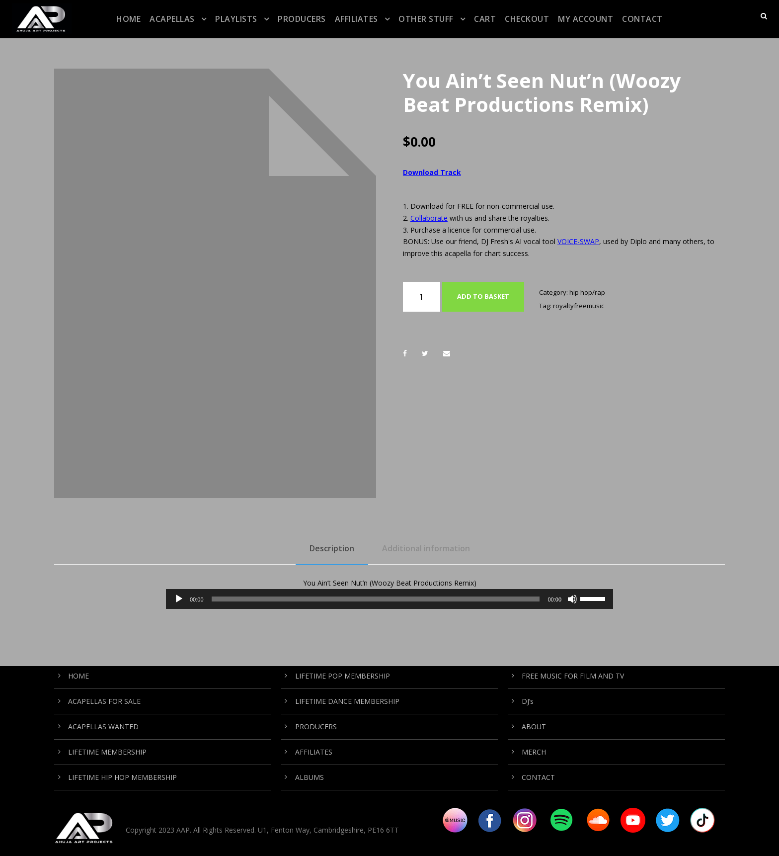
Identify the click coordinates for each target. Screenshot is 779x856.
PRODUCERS (302, 18)
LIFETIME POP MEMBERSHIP (342, 676)
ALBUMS (309, 777)
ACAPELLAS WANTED (103, 726)
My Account (585, 18)
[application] (389, 599)
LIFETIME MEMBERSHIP (107, 752)
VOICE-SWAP (578, 241)
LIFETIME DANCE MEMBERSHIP (347, 701)
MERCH (534, 752)
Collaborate (429, 218)
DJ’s (528, 701)
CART (485, 18)
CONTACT (642, 18)
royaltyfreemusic (578, 305)
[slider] (376, 599)
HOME (128, 18)
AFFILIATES (356, 18)
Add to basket (483, 296)
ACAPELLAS (172, 18)
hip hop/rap (587, 292)
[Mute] (572, 599)
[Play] (179, 599)
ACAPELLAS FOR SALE (104, 701)
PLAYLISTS (236, 18)
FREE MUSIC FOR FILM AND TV (573, 676)
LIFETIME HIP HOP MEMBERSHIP (122, 777)
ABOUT (534, 726)
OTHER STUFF (426, 18)
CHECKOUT (527, 18)
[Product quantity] (421, 297)
